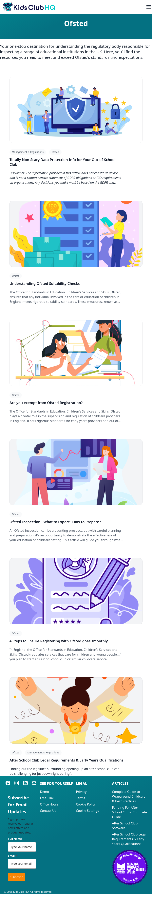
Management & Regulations (28, 152)
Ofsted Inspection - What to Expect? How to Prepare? (55, 521)
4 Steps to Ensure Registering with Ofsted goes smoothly (59, 641)
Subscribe (16, 877)
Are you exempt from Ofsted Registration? (46, 402)
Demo (44, 792)
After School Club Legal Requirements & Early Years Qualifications (67, 760)
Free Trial (47, 798)
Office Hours (49, 804)
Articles (120, 783)
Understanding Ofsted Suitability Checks (45, 283)
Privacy (81, 792)
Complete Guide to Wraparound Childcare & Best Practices (128, 796)
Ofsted (55, 152)
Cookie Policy (86, 804)
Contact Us (48, 810)
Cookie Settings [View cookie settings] (87, 810)
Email (12, 856)
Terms (80, 798)
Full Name (15, 839)
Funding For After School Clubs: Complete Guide (129, 812)
